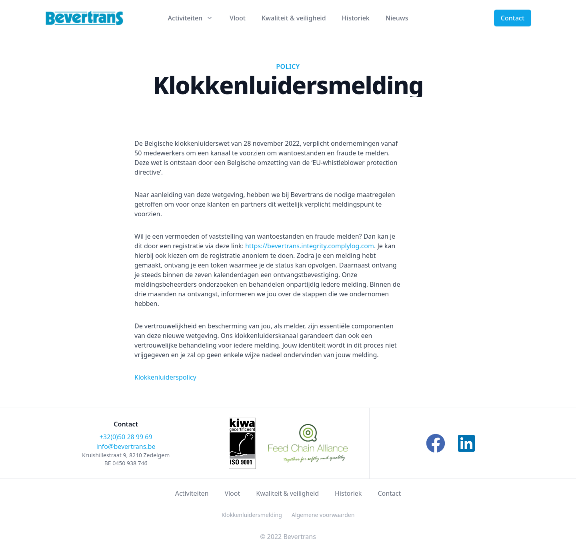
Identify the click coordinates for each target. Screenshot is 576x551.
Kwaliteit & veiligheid (294, 18)
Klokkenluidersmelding (252, 515)
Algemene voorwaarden (323, 515)
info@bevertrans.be (126, 446)
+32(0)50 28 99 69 (126, 436)
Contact (512, 18)
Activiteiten (192, 493)
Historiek (356, 18)
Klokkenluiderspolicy (165, 377)
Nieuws (397, 18)
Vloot (238, 18)
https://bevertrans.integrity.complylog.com (309, 245)
